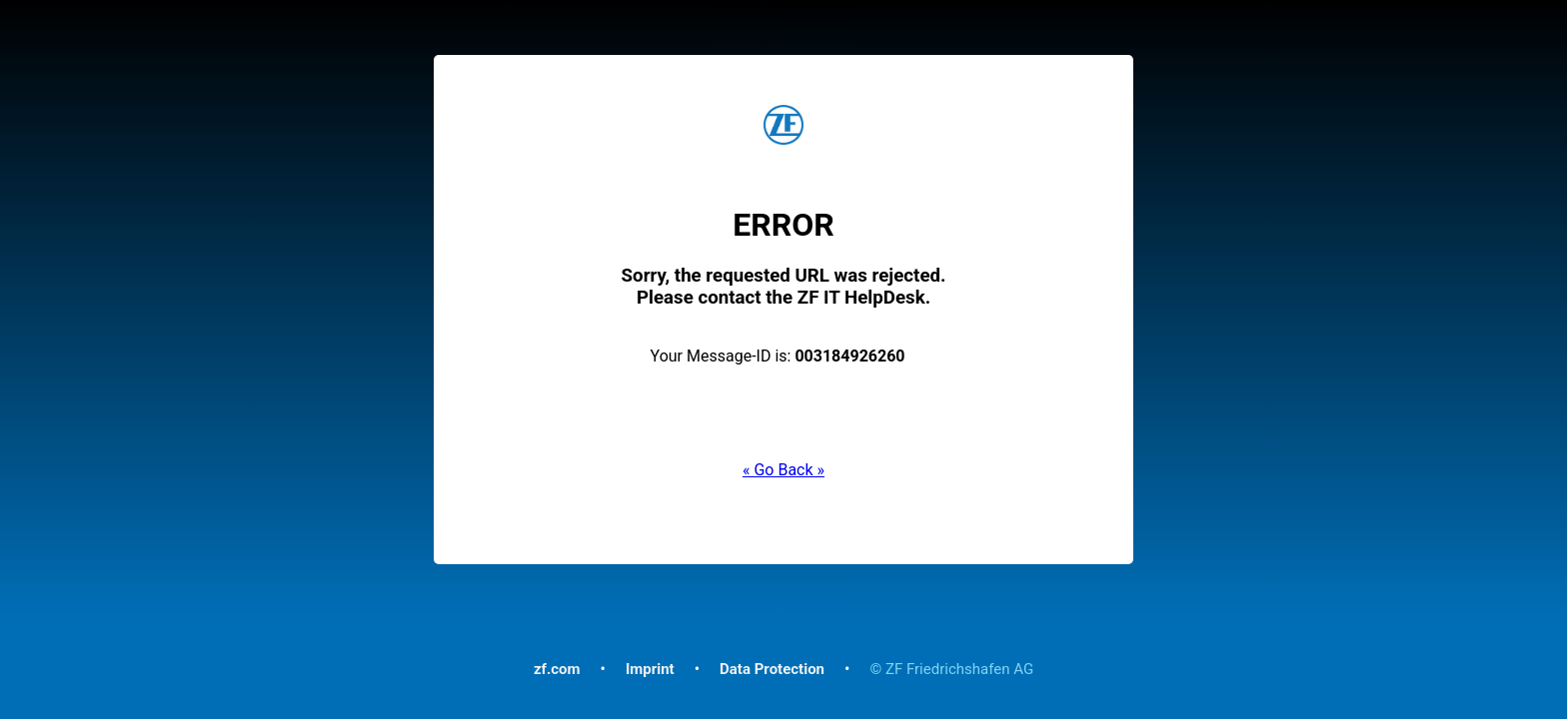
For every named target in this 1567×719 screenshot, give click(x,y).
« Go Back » (783, 469)
